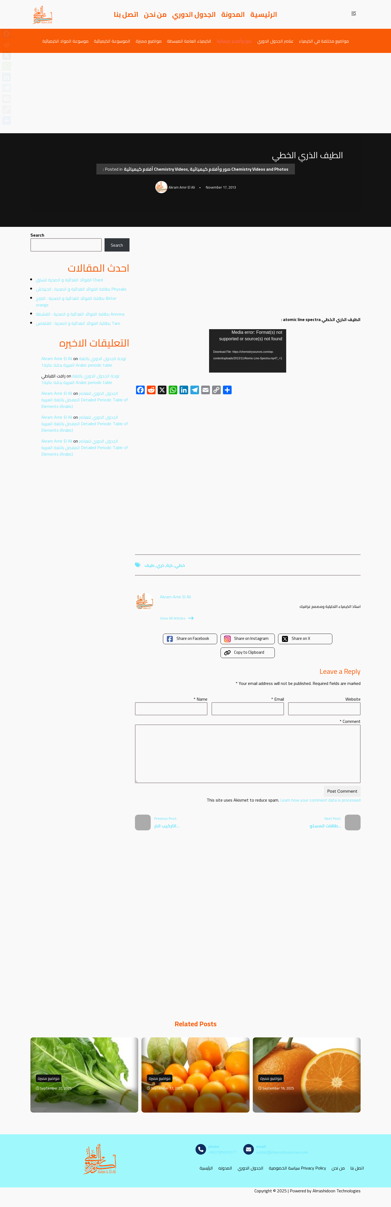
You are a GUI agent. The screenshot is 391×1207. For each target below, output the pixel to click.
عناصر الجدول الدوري (275, 40)
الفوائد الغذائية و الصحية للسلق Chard (69, 280)
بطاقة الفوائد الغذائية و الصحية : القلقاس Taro (78, 323)
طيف (149, 565)
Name (200, 699)
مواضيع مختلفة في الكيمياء (324, 40)
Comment (350, 721)
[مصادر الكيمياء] (42, 14)
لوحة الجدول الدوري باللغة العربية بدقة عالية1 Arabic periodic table (83, 361)
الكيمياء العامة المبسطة (189, 40)
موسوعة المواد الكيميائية (65, 40)
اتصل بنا (126, 14)
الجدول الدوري (194, 14)
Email (277, 699)
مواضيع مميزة (149, 40)
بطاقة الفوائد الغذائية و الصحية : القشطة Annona (80, 314)
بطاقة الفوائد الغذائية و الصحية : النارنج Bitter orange (76, 301)
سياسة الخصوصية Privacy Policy (297, 1168)
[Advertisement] (195, 93)
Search (37, 235)
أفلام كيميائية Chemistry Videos (156, 169)
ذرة (169, 565)
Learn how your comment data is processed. (283, 800)
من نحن (155, 14)
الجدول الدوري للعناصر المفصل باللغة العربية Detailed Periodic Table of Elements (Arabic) (84, 399)
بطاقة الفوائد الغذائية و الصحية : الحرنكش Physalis (81, 289)
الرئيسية (263, 14)
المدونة (233, 14)
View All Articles (177, 618)
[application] (247, 351)
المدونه (225, 1168)
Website (353, 699)
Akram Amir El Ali (56, 358)
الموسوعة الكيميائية (112, 40)
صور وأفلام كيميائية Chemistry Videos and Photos (239, 169)
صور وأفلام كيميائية (234, 40)
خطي (180, 565)
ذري (160, 565)
